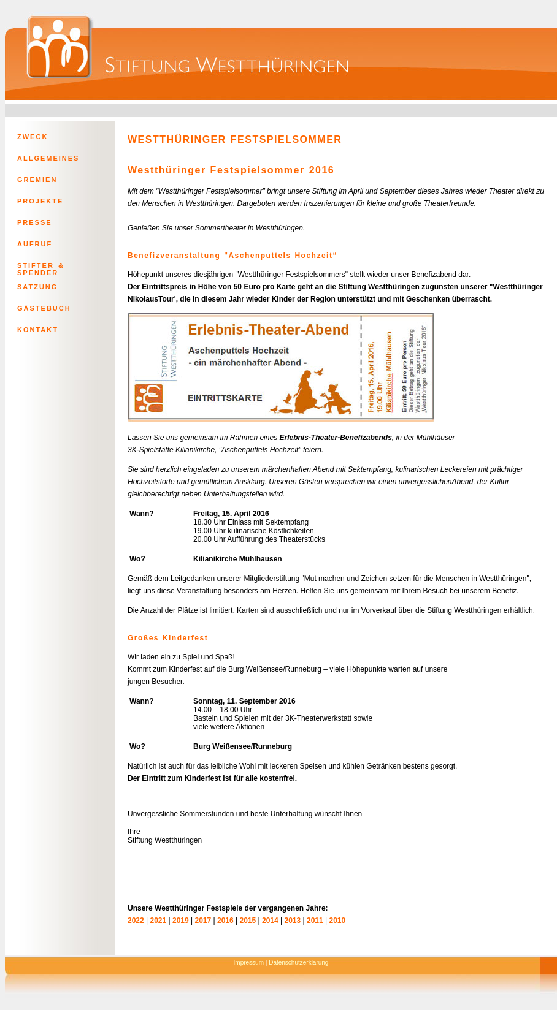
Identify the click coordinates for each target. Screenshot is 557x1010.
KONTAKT (37, 329)
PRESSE (34, 222)
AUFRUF (34, 244)
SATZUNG (37, 286)
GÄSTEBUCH (44, 308)
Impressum (249, 962)
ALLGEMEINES (48, 158)
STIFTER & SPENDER (40, 268)
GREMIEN (37, 179)
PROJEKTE (40, 201)
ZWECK (32, 136)
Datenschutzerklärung (298, 962)
